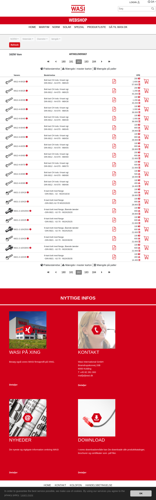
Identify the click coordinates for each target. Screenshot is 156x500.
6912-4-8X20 (20, 81)
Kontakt (60, 485)
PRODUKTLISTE (96, 27)
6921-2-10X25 (20, 220)
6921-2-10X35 (20, 257)
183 (86, 61)
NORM (56, 27)
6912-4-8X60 (20, 155)
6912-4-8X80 (20, 174)
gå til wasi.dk (118, 27)
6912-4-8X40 (20, 118)
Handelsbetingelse (98, 485)
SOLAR (67, 27)
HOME (32, 27)
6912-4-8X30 (20, 100)
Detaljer (13, 384)
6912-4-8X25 (20, 91)
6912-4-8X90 (20, 183)
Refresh (15, 45)
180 (64, 61)
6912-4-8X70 (20, 165)
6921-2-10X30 (20, 238)
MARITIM (44, 27)
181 (71, 61)
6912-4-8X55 (20, 146)
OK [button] (141, 493)
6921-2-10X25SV (21, 229)
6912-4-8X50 (20, 137)
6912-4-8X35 (20, 109)
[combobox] (14, 39)
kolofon (76, 485)
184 (94, 61)
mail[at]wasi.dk (85, 375)
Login (134, 2)
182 (79, 61)
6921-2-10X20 (20, 201)
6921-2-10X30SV (21, 248)
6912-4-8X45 (20, 128)
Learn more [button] (27, 495)
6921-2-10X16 (20, 192)
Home (47, 485)
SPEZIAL (79, 27)
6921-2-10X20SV (21, 211)
